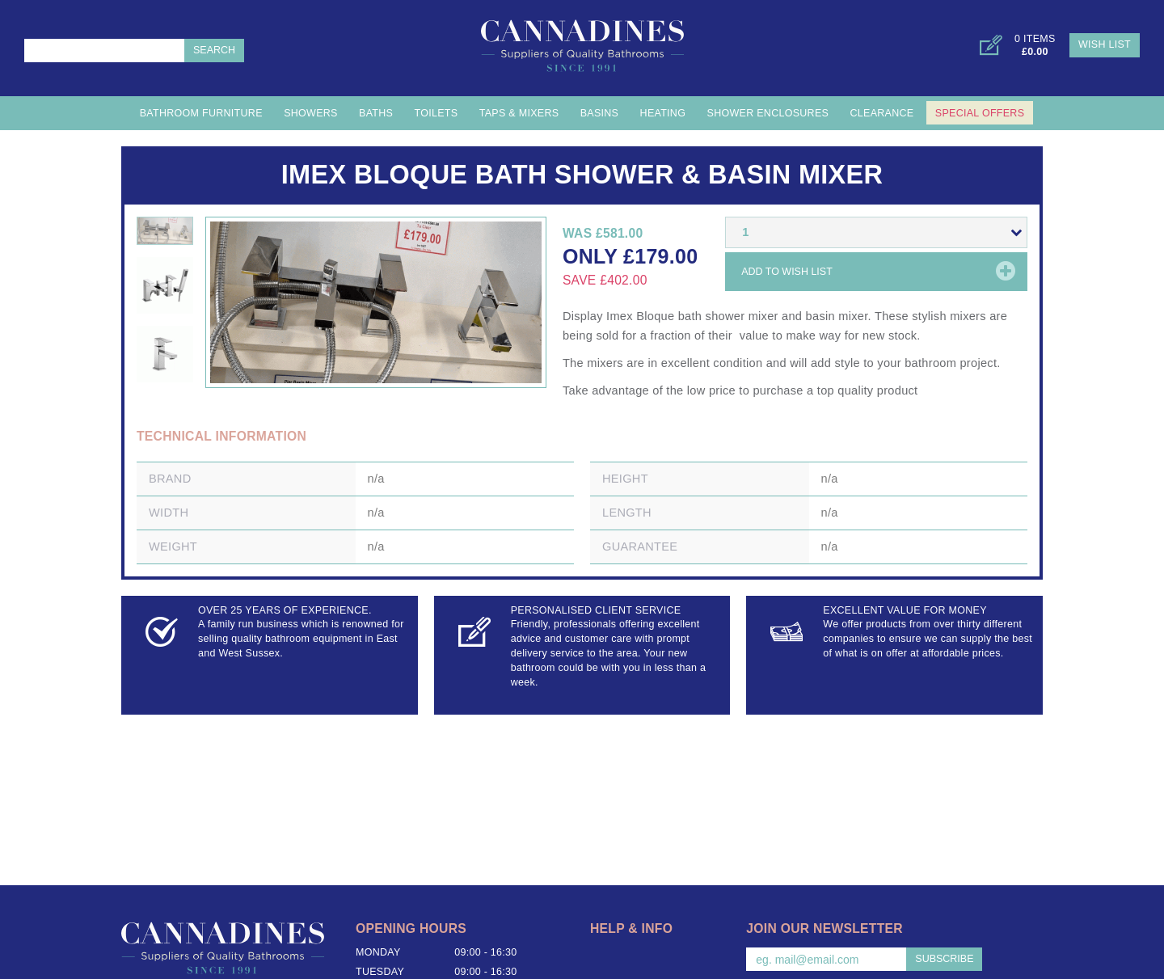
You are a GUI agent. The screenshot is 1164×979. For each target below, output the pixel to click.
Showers (311, 113)
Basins (599, 113)
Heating (663, 113)
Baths (376, 113)
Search (214, 50)
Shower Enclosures (768, 113)
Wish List (1104, 44)
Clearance (882, 113)
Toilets (436, 113)
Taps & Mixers (519, 113)
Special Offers (979, 113)
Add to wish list (787, 271)
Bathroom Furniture (201, 113)
